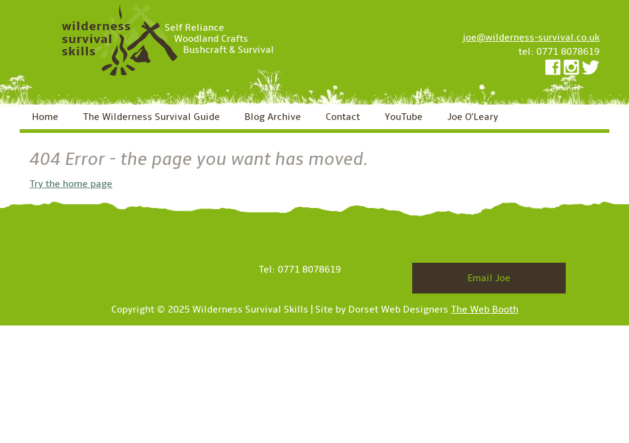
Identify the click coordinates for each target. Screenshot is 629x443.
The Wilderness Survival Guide (151, 117)
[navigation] (314, 119)
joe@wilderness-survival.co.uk (531, 37)
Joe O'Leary (472, 117)
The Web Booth (484, 309)
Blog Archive (272, 117)
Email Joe (488, 278)
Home (45, 117)
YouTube (404, 117)
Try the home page (70, 184)
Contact (343, 117)
